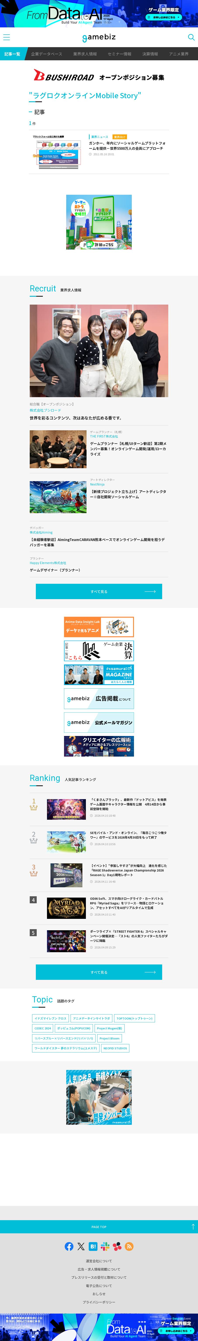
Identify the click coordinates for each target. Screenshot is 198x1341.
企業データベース (46, 54)
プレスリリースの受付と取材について (99, 1277)
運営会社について (99, 1261)
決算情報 (150, 54)
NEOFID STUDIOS (115, 1048)
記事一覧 (12, 54)
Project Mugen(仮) (109, 1028)
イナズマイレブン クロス (50, 1018)
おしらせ (99, 1293)
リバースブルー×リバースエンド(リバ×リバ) (64, 1038)
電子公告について (99, 1285)
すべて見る (99, 591)
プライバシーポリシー (99, 1302)
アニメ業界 (179, 54)
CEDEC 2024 (43, 1028)
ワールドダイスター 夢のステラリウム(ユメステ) (66, 1048)
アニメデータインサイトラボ (91, 1018)
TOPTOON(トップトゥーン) (134, 1018)
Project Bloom (110, 1038)
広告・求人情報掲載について (99, 1269)
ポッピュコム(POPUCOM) (73, 1028)
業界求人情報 (85, 54)
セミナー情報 (119, 54)
